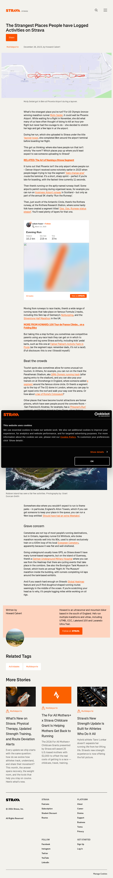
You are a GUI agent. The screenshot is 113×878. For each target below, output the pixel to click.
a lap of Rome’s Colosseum (49, 394)
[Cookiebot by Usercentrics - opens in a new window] (97, 414)
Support (80, 818)
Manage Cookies (100, 874)
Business (81, 822)
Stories (80, 813)
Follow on (70, 631)
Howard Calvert (53, 47)
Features (45, 804)
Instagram (46, 849)
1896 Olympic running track (65, 374)
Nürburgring (67, 315)
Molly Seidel (56, 115)
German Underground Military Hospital (52, 558)
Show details (97, 452)
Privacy (80, 831)
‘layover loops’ (31, 137)
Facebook (46, 844)
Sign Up (80, 844)
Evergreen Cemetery (68, 542)
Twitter (45, 853)
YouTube (45, 858)
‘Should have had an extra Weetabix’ (61, 515)
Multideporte (32, 666)
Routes (45, 818)
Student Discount (49, 813)
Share (11, 37)
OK (92, 461)
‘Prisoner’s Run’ (78, 406)
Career (80, 808)
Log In (80, 849)
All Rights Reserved (14, 818)
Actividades (14, 666)
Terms (80, 827)
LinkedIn (45, 862)
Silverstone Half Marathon (37, 318)
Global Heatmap (76, 581)
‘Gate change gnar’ (75, 173)
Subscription (47, 808)
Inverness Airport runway (48, 192)
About (80, 804)
